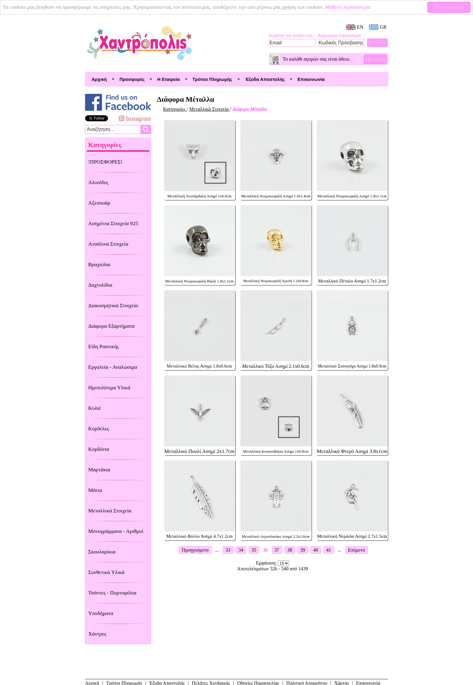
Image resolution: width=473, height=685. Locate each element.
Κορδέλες (98, 428)
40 (315, 550)
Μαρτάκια (99, 470)
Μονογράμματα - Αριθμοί (116, 531)
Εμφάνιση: (267, 563)
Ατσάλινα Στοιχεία (108, 244)
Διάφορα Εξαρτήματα (111, 326)
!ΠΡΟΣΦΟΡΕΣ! (105, 162)
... (217, 550)
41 (328, 550)
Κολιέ (94, 408)
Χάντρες (97, 634)
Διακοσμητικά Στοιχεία (113, 305)
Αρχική (99, 79)
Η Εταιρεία (168, 79)
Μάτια (95, 490)
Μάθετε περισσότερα (347, 7)
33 (228, 550)
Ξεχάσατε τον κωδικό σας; (291, 35)
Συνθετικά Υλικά (106, 572)
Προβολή (375, 59)
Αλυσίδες (98, 182)
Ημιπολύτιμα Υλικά (109, 387)
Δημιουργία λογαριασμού (339, 35)
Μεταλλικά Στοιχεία (110, 511)
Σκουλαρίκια (102, 552)
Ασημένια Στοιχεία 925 (113, 223)
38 (289, 550)
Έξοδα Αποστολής (265, 79)
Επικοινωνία (311, 79)
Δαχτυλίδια (100, 285)
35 (254, 550)
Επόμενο (356, 550)
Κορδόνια (98, 449)
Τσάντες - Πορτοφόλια (112, 593)
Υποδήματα (100, 613)
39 (302, 550)
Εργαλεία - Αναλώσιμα (112, 367)
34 (241, 550)
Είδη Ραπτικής (103, 346)
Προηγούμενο (195, 550)
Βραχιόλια (99, 264)
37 (277, 550)
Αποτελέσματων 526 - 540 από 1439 (272, 568)
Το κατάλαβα (449, 7)
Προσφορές (131, 79)
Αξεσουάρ (99, 203)
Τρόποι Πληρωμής (212, 79)
